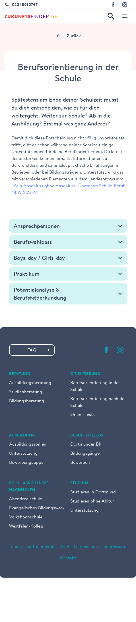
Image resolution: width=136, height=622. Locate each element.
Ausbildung (22, 436)
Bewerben (80, 462)
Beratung (19, 374)
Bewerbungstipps (26, 462)
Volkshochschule (25, 517)
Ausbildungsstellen (27, 444)
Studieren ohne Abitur (92, 501)
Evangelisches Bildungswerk (37, 508)
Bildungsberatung (26, 401)
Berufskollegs (87, 436)
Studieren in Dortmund (93, 492)
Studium (79, 483)
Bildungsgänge (85, 453)
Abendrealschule (25, 499)
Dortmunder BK (86, 444)
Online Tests (82, 415)
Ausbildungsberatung (30, 383)
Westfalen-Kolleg (26, 526)
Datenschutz (86, 547)
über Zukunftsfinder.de (33, 547)
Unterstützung (23, 453)
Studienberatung (25, 392)
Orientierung (85, 374)
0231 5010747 (25, 5)
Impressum (114, 547)
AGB (64, 547)
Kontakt (68, 558)
